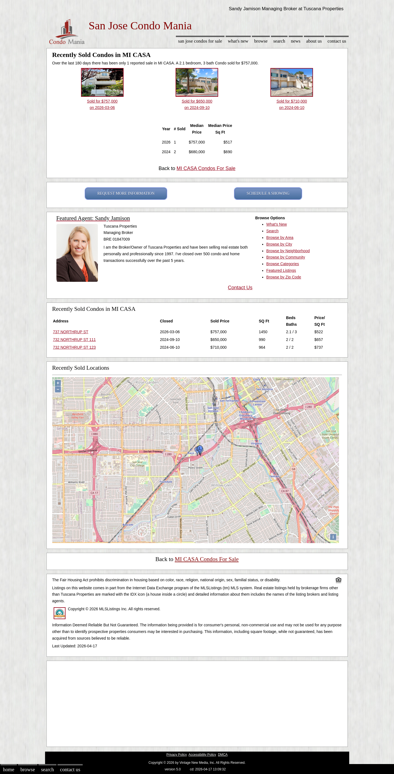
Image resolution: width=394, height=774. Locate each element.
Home (8, 769)
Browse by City (279, 244)
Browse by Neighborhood (288, 251)
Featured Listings (281, 270)
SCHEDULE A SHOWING (268, 193)
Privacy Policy (176, 755)
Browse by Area (279, 237)
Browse (260, 41)
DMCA (223, 755)
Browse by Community (285, 257)
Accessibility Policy (202, 755)
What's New (238, 41)
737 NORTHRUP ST (70, 332)
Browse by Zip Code (283, 277)
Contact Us (337, 41)
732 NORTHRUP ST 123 (74, 347)
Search (279, 41)
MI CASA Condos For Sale (205, 168)
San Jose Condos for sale (200, 41)
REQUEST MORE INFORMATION (126, 193)
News (296, 41)
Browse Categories (282, 264)
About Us (314, 41)
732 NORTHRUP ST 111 (74, 339)
